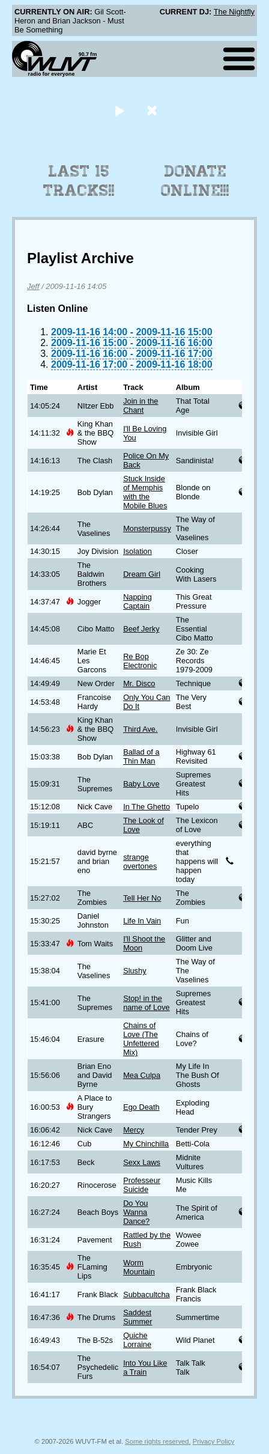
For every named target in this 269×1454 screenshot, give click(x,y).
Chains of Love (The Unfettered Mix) (141, 1039)
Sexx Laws (141, 1162)
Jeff (33, 286)
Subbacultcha (146, 1294)
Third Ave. (140, 729)
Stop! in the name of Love (146, 1003)
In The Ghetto (146, 806)
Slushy (134, 970)
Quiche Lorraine (137, 1340)
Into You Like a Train (145, 1367)
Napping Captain (137, 601)
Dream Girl (141, 574)
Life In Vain (142, 920)
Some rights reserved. (157, 1441)
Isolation (137, 551)
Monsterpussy (147, 528)
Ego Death (141, 1107)
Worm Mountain (139, 1267)
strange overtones (140, 862)
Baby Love (141, 783)
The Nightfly (234, 11)
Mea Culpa (141, 1075)
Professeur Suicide (141, 1185)
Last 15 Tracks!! (79, 181)
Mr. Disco (139, 683)
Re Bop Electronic (140, 661)
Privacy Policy (214, 1441)
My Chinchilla (146, 1143)
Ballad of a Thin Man (141, 756)
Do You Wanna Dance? (136, 1212)
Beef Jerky (141, 628)
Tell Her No (142, 897)
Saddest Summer (137, 1317)
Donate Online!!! (195, 181)
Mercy (133, 1129)
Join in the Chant (140, 406)
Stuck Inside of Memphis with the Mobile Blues (145, 492)
